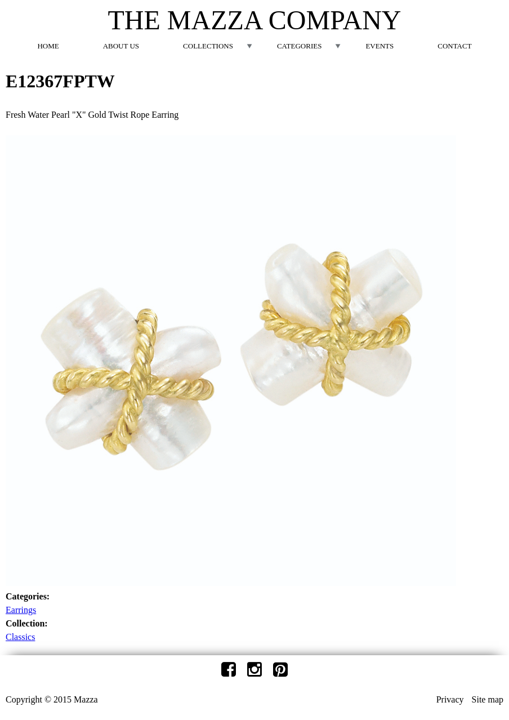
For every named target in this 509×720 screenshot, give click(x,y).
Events (379, 46)
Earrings (21, 610)
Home (48, 46)
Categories (299, 46)
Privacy (450, 699)
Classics (20, 637)
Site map (487, 699)
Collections (208, 46)
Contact (454, 46)
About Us (121, 46)
